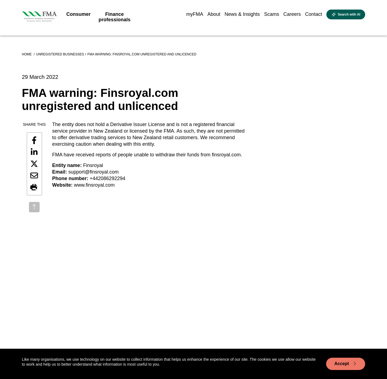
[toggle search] (345, 14)
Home (27, 54)
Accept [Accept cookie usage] (345, 363)
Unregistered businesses (60, 54)
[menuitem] (78, 15)
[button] (34, 187)
